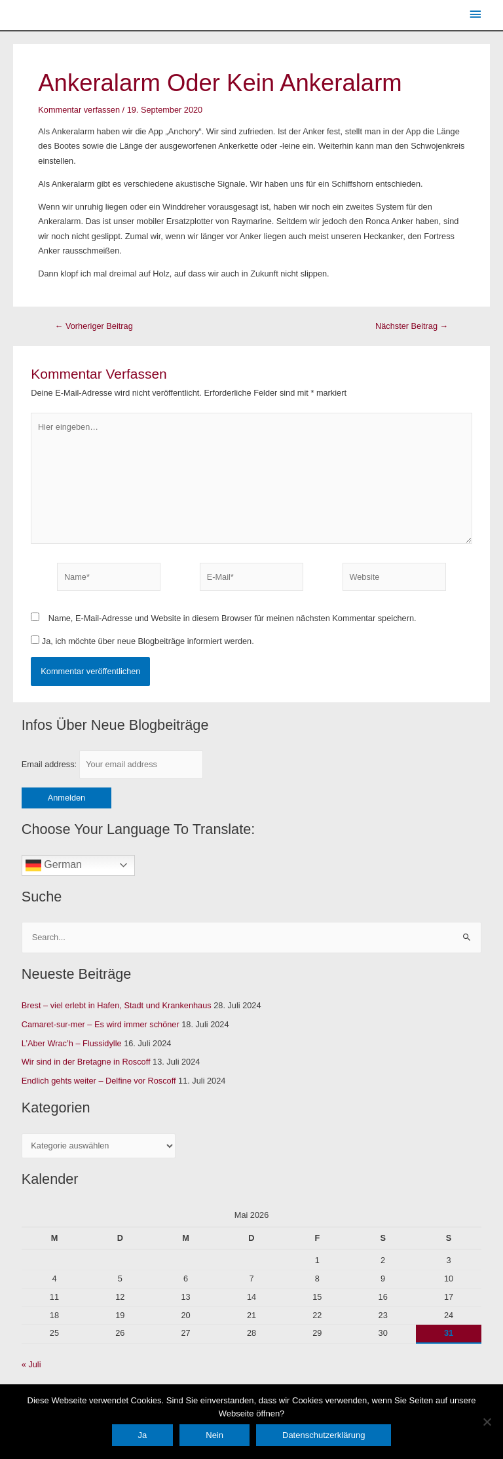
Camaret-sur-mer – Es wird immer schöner (100, 1024)
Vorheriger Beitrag (94, 326)
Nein (214, 1435)
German (54, 865)
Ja (142, 1435)
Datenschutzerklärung (323, 1435)
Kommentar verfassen (79, 110)
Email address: (112, 764)
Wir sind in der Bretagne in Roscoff (86, 1062)
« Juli (31, 1364)
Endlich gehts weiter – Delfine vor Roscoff (99, 1081)
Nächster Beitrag (411, 326)
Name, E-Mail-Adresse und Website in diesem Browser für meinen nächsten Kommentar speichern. (232, 618)
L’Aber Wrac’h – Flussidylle (72, 1043)
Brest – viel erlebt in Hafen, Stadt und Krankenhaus (117, 1005)
